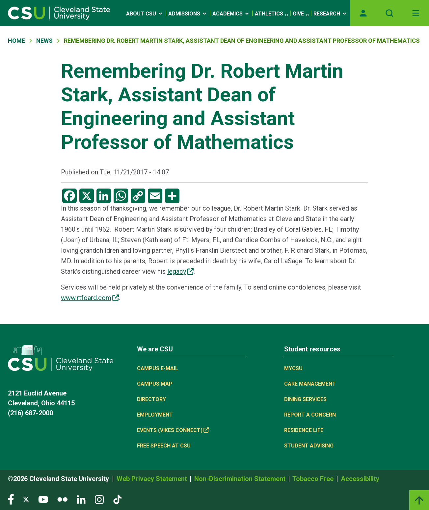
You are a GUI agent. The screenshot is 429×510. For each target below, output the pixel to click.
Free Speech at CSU (164, 446)
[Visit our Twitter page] (26, 499)
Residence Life (303, 430)
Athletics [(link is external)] (271, 14)
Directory (151, 399)
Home (16, 40)
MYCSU (293, 368)
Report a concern (310, 415)
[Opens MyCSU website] (363, 13)
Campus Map (155, 384)
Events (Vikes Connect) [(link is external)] (173, 430)
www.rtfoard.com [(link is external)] (90, 298)
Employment (155, 415)
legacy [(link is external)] (180, 271)
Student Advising (309, 446)
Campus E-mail (157, 368)
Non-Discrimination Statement (240, 479)
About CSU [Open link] (144, 14)
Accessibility (360, 479)
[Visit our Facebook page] (11, 499)
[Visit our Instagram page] (99, 499)
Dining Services (305, 399)
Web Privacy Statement (153, 479)
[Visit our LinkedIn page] (81, 499)
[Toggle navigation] (416, 13)
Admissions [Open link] (187, 14)
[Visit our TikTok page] (117, 499)
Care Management (310, 384)
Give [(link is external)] (300, 14)
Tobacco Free (313, 479)
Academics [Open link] (231, 14)
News (44, 40)
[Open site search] (389, 13)
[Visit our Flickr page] (62, 499)
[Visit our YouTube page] (43, 499)
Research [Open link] (330, 14)
